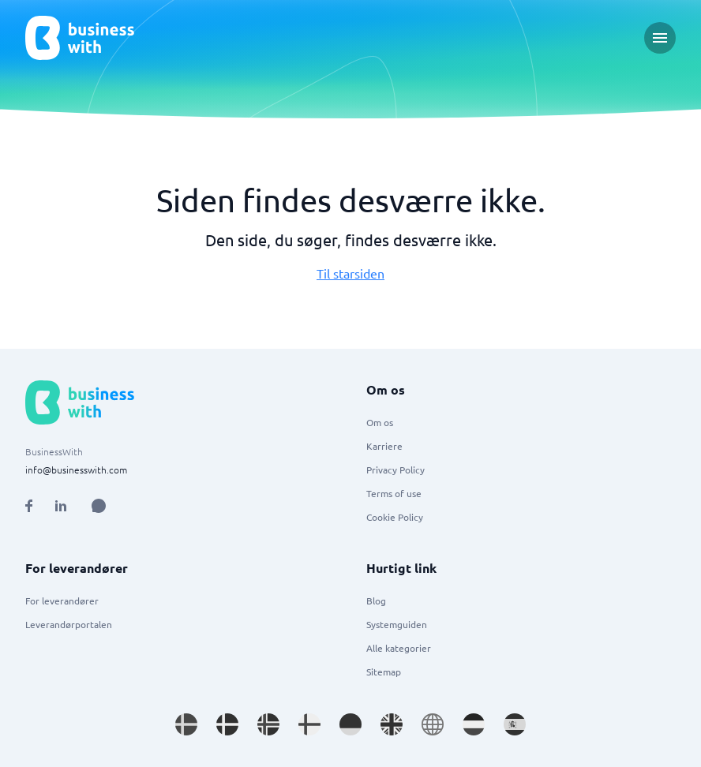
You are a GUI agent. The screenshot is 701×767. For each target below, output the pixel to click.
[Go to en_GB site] (391, 724)
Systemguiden (396, 624)
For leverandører (62, 600)
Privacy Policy (395, 469)
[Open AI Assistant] (98, 505)
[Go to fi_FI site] (309, 724)
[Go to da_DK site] (227, 724)
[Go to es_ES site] (515, 724)
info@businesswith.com (76, 469)
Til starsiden (350, 273)
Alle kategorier (398, 648)
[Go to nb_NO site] (268, 724)
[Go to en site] (433, 724)
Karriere (384, 446)
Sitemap (383, 671)
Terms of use (394, 493)
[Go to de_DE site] (350, 724)
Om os (379, 422)
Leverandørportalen (68, 624)
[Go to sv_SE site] (186, 724)
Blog (376, 600)
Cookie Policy (394, 517)
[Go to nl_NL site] (474, 724)
